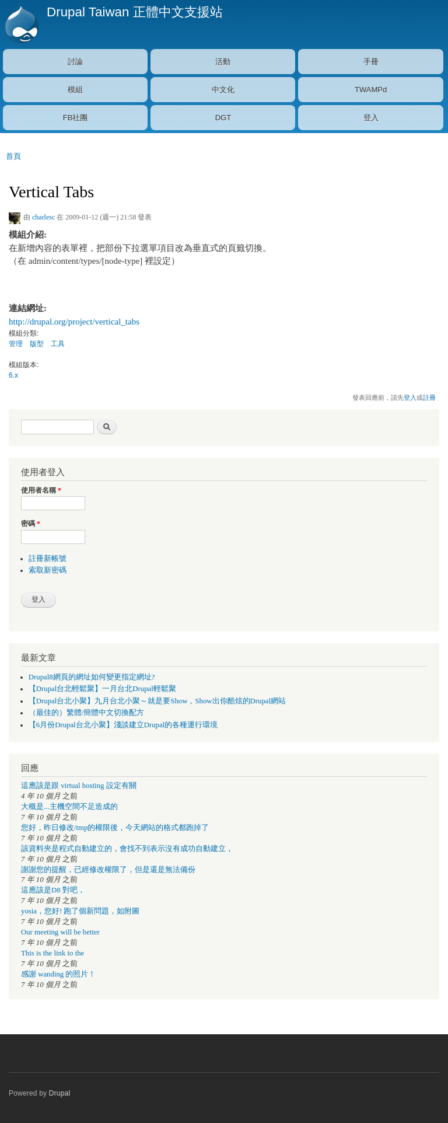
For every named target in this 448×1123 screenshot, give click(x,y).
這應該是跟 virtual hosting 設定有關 (78, 786)
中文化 (223, 89)
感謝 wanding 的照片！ (58, 974)
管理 (16, 344)
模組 (75, 89)
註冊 (429, 397)
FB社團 (75, 117)
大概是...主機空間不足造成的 (69, 807)
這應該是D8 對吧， (53, 890)
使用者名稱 (41, 490)
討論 (75, 61)
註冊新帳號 (47, 558)
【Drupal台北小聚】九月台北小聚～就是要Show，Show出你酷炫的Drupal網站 (157, 701)
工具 (58, 344)
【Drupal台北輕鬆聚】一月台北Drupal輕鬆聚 (102, 689)
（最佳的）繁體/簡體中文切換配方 (87, 713)
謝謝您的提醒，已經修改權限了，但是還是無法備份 (108, 870)
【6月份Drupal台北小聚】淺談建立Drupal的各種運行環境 (123, 725)
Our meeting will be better (60, 932)
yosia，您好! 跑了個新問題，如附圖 (80, 911)
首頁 (13, 156)
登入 (371, 117)
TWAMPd (371, 89)
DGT (223, 117)
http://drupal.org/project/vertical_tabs (74, 321)
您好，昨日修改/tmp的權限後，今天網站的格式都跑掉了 (115, 828)
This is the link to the (52, 953)
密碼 (30, 523)
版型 (37, 344)
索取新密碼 (47, 570)
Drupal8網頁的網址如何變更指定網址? (92, 677)
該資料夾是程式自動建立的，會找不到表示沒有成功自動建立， (127, 849)
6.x (13, 375)
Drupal (60, 1093)
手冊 (371, 61)
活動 (222, 61)
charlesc (43, 217)
